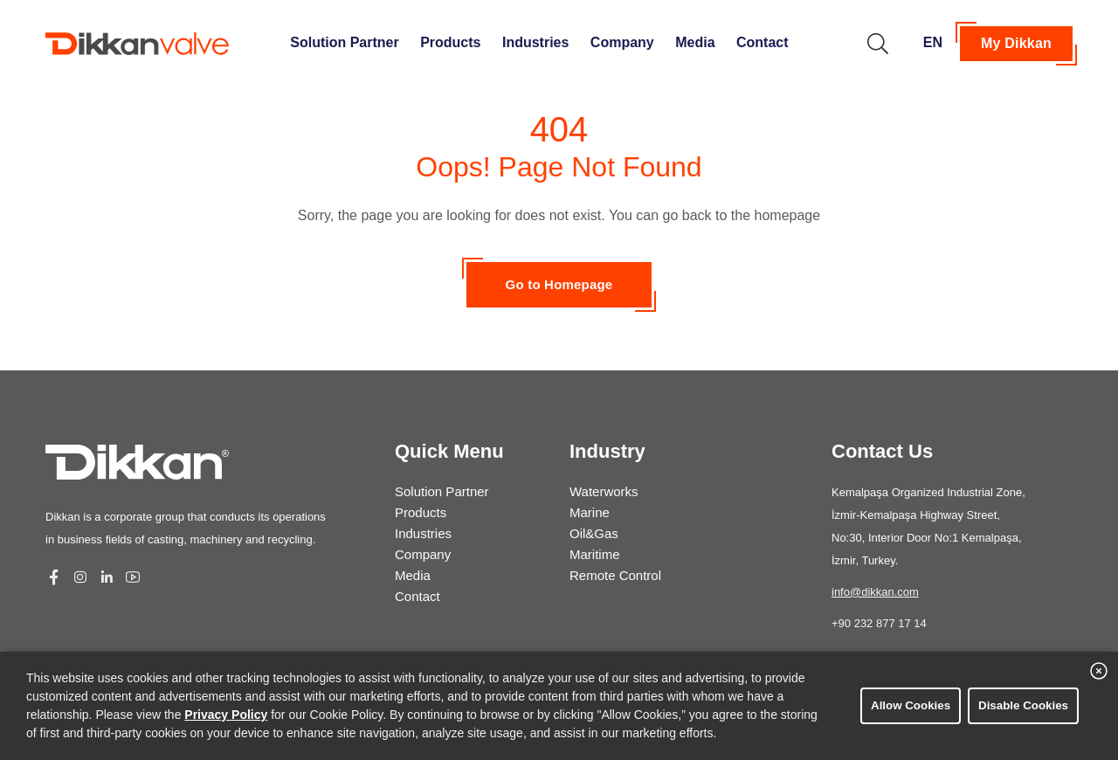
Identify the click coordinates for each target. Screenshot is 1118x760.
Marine (589, 512)
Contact (762, 42)
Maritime (594, 554)
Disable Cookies (1023, 705)
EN (932, 42)
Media (694, 42)
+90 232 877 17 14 (879, 623)
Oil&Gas (593, 533)
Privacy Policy (225, 715)
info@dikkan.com (875, 591)
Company (622, 42)
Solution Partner (344, 42)
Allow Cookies (910, 705)
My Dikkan (1016, 43)
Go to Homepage (559, 284)
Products (450, 42)
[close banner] (1098, 670)
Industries (535, 42)
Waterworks (603, 491)
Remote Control (615, 575)
